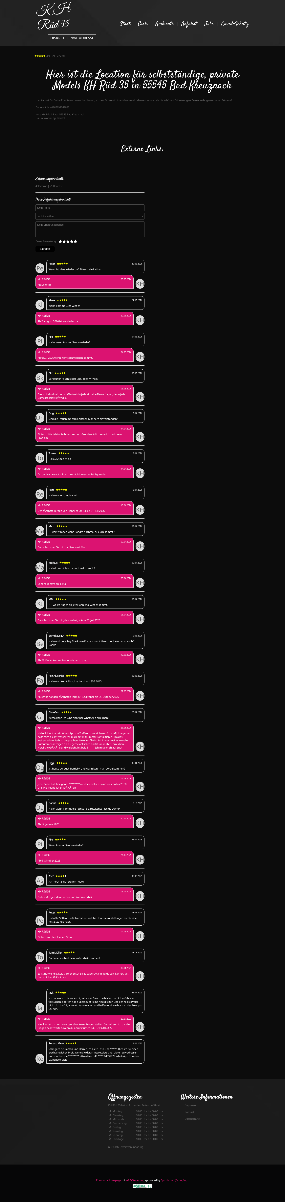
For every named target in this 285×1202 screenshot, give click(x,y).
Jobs (209, 24)
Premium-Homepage (108, 1180)
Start (125, 24)
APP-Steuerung (135, 1180)
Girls (143, 24)
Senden (45, 248)
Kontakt (189, 1112)
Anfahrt (189, 24)
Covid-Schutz (235, 24)
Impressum (191, 1105)
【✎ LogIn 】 (181, 1180)
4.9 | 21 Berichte (49, 56)
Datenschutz (192, 1119)
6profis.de (167, 1180)
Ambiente (165, 24)
